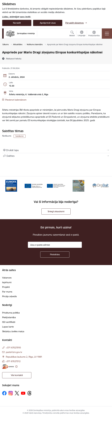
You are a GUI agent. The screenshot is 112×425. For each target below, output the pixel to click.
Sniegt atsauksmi (56, 211)
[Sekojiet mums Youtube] (23, 393)
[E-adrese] (8, 366)
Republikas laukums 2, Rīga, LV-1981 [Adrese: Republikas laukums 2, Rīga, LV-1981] (24, 356)
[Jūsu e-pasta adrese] (55, 245)
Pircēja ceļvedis (9, 296)
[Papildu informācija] (16, 366)
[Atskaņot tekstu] (13, 58)
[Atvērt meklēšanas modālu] (72, 34)
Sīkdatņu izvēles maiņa (13, 331)
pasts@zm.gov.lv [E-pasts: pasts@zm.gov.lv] (14, 352)
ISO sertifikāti (8, 322)
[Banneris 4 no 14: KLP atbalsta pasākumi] (78, 185)
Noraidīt (17, 22)
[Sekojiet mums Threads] (29, 393)
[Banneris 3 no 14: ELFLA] (56, 185)
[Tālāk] (106, 185)
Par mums (7, 291)
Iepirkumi (6, 282)
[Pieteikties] (54, 254)
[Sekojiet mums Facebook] (4, 393)
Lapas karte (8, 326)
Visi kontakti (17, 375)
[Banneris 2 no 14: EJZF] (34, 185)
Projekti (6, 287)
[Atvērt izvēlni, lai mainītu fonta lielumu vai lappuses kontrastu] (94, 34)
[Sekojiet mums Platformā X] (17, 393)
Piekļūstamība (9, 317)
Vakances (7, 277)
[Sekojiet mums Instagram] (10, 393)
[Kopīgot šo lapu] (56, 156)
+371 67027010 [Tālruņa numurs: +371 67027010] (13, 347)
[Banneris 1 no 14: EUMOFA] (11, 185)
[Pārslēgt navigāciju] (107, 33)
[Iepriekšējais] (5, 185)
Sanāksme (19, 136)
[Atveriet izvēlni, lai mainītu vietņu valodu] (81, 34)
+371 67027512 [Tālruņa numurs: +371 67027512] (13, 361)
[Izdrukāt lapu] (56, 150)
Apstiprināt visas (48, 22)
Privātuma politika (11, 312)
